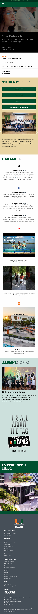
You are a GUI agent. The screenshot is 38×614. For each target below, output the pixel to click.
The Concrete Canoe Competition (19, 260)
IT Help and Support (9, 567)
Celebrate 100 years (8, 49)
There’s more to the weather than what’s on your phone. (19, 293)
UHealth (6, 548)
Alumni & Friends (8, 546)
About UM (7, 541)
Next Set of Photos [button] (36, 493)
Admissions (7, 544)
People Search (8, 563)
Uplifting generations (13, 392)
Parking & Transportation (10, 586)
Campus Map (7, 584)
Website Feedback (8, 604)
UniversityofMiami (17, 192)
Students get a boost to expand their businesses (18, 139)
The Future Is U (14, 36)
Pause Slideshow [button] (19, 28)
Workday (6, 572)
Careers (6, 574)
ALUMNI (15, 362)
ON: (12, 159)
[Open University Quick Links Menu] (36, 1)
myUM (6, 565)
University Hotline (8, 552)
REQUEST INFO (19, 101)
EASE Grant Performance (10, 576)
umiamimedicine (17, 170)
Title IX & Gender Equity (10, 603)
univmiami (17, 350)
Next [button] (37, 131)
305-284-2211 (7, 535)
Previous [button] (1, 131)
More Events (6, 71)
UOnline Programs (9, 554)
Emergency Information (10, 599)
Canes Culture (7, 555)
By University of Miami (19, 262)
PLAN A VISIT (19, 95)
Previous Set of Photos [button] (2, 493)
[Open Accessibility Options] (2, 1)
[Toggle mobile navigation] (3, 4)
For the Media (7, 578)
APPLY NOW (19, 89)
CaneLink (6, 569)
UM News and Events (9, 543)
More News (6, 74)
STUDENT (16, 82)
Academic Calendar (9, 561)
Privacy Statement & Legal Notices (12, 601)
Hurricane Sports (8, 550)
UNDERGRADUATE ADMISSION (19, 107)
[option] (19, 131)
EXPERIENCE (14, 467)
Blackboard (7, 571)
